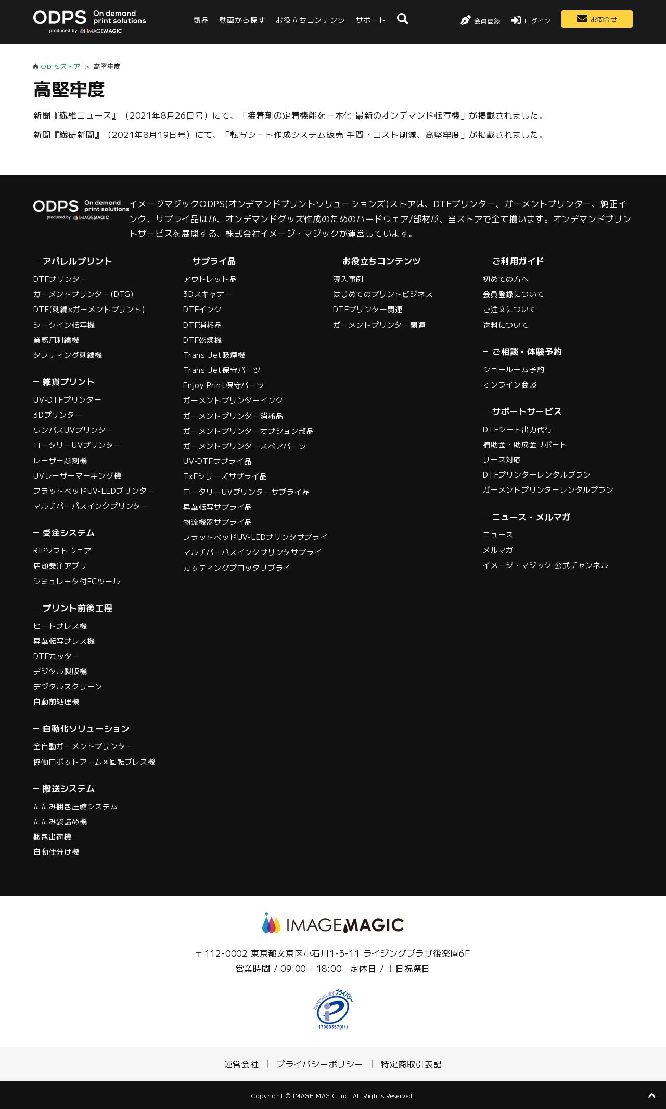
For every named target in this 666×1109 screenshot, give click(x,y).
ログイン (537, 20)
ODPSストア (61, 65)
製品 (201, 20)
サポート (371, 20)
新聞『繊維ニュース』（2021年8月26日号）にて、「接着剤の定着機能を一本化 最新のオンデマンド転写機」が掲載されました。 (290, 115)
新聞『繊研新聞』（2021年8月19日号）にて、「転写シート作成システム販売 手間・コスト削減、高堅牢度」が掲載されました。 (290, 134)
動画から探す (243, 20)
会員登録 (487, 20)
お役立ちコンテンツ (310, 20)
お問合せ (604, 19)
